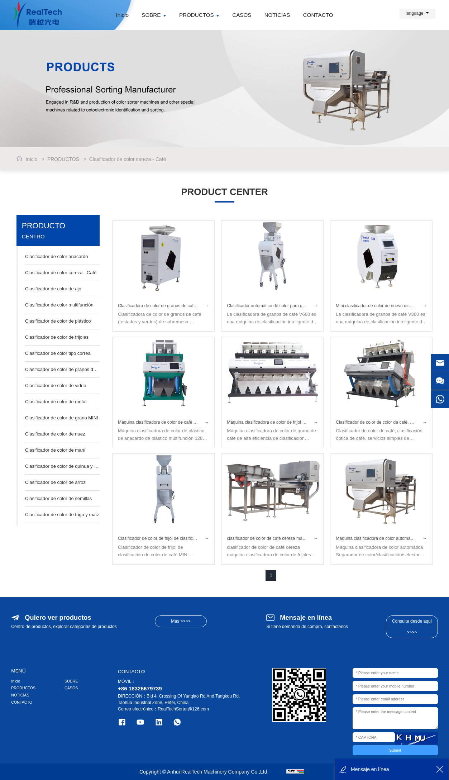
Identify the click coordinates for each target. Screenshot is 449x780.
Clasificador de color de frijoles (57, 337)
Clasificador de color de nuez (55, 434)
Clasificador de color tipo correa (58, 353)
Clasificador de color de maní (55, 450)
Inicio (122, 15)
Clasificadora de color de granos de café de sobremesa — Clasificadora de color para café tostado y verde (163, 305)
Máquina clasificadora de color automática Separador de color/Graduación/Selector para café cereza (381, 538)
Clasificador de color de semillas (58, 498)
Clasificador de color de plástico (58, 321)
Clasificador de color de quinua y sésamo (62, 466)
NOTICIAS (277, 15)
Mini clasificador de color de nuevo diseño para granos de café (381, 305)
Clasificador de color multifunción (59, 305)
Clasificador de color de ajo (53, 288)
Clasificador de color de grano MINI (61, 417)
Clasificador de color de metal (55, 401)
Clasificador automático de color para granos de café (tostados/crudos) (272, 305)
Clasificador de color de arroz (55, 482)
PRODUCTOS (199, 15)
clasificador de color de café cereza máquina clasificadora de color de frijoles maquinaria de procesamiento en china (272, 538)
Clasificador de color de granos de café (62, 369)
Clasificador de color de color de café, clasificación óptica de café (381, 422)
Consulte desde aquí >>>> (412, 626)
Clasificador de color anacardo (56, 256)
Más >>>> (181, 621)
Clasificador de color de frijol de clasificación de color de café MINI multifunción (163, 538)
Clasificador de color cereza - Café (127, 159)
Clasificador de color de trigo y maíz (62, 514)
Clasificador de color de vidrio (55, 385)
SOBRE (154, 15)
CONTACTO (318, 15)
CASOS (241, 15)
